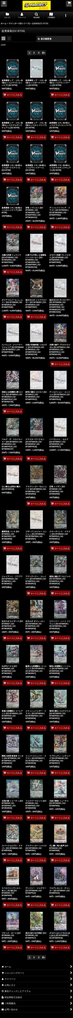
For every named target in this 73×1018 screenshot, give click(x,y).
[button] (4, 4)
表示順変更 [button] (45, 39)
